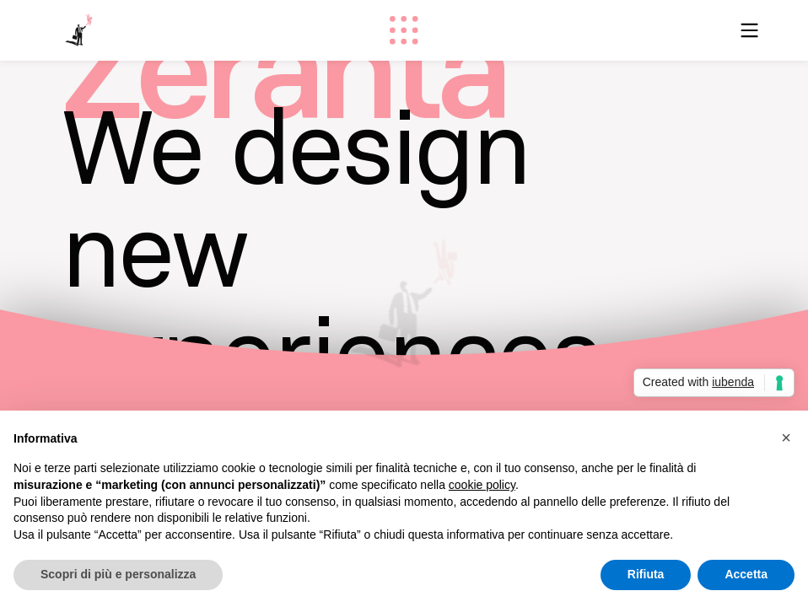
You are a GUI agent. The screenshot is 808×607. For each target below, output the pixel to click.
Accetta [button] (746, 574)
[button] (786, 437)
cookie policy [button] (482, 485)
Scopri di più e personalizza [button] (118, 574)
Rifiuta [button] (646, 574)
